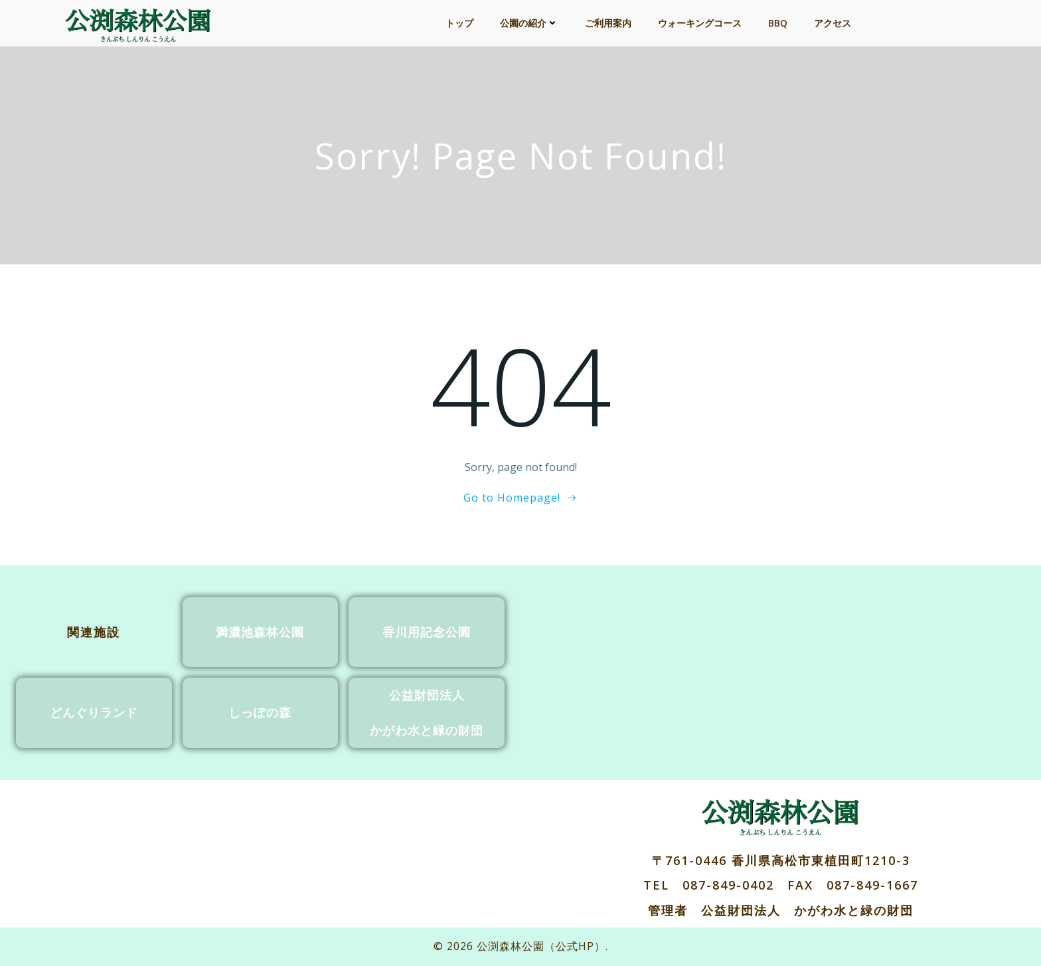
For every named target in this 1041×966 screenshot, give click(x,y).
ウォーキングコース (700, 23)
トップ (459, 23)
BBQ (777, 23)
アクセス (832, 23)
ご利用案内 (608, 23)
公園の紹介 (529, 23)
